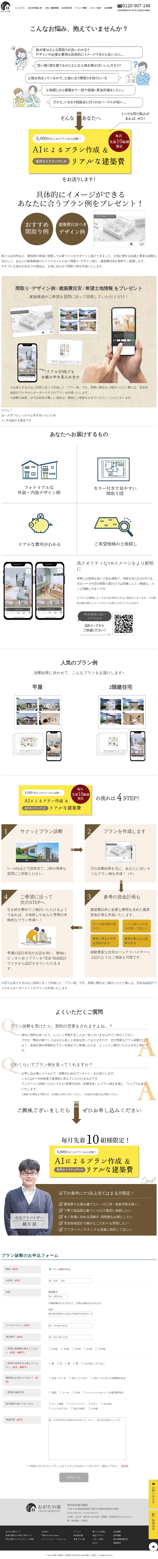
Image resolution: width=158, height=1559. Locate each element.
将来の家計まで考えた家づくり (19, 1535)
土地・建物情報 (52, 8)
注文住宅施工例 (35, 8)
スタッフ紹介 (95, 8)
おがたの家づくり (13, 1532)
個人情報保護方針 (120, 1539)
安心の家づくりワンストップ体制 (20, 1539)
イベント (77, 1532)
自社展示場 (67, 8)
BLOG (95, 1543)
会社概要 (108, 8)
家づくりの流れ (99, 1532)
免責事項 (117, 1543)
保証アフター (98, 1535)
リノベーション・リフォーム (54, 1539)
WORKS (45, 1532)
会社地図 (117, 1535)
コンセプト (20, 8)
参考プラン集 (79, 1539)
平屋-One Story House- (50, 1535)
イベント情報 (81, 8)
